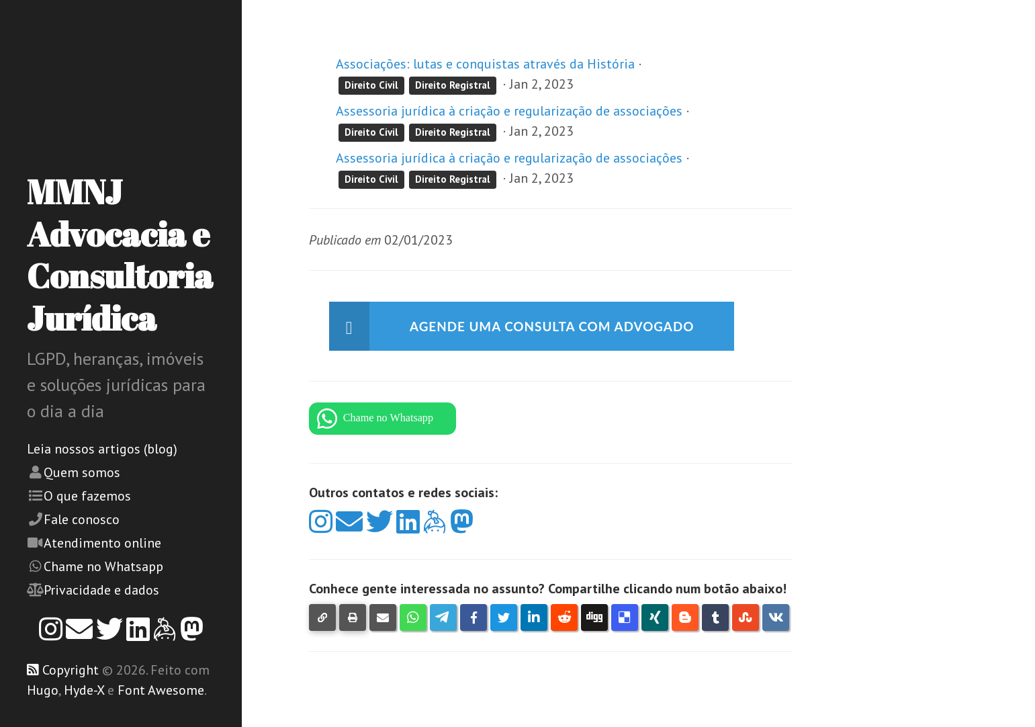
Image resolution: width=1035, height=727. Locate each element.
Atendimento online (102, 543)
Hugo (42, 690)
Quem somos (82, 472)
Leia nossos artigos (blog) (102, 449)
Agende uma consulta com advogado (560, 326)
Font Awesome (161, 690)
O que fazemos (87, 496)
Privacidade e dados (101, 590)
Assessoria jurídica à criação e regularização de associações (509, 111)
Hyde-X (84, 690)
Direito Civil (371, 85)
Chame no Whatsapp (103, 566)
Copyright (70, 670)
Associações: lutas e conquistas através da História (485, 64)
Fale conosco (82, 519)
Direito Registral (452, 85)
